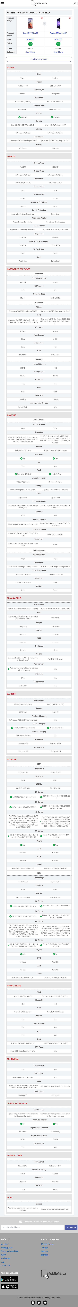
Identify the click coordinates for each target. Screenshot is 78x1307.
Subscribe (71, 1227)
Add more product (39, 59)
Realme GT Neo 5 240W (58, 33)
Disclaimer (5, 1258)
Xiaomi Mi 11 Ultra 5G (30, 33)
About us (4, 1244)
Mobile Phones (47, 1244)
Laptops (44, 1255)
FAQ (2, 1262)
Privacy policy (7, 1248)
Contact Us (5, 1265)
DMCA (3, 1255)
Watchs (44, 1251)
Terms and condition (9, 1251)
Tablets (44, 1248)
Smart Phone (30, 52)
